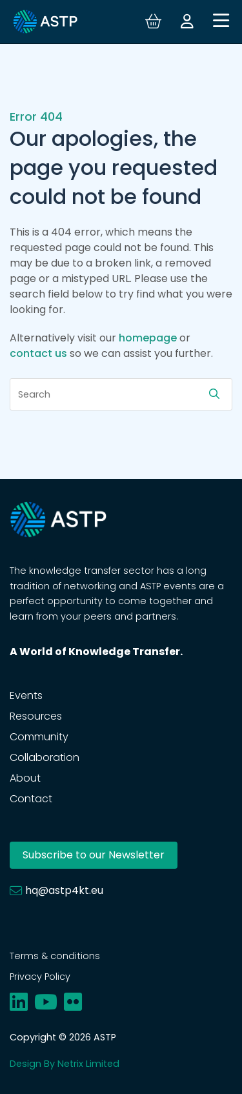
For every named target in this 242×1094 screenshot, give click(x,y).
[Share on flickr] (73, 1002)
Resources (36, 716)
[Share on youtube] (45, 1002)
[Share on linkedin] (19, 1002)
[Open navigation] (221, 21)
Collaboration (44, 757)
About (25, 778)
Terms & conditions (55, 955)
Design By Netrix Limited (64, 1063)
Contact (31, 798)
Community (39, 736)
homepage (148, 337)
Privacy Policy (40, 976)
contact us (38, 353)
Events (26, 695)
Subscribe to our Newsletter (94, 854)
